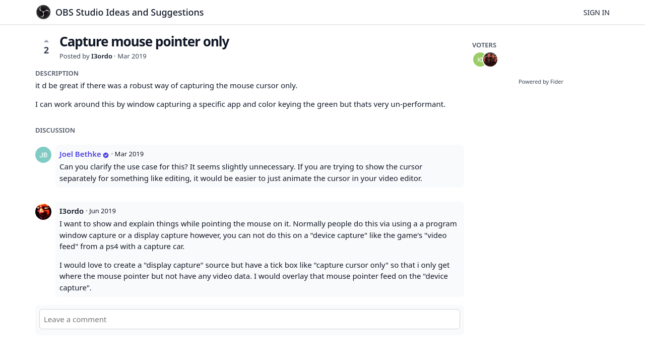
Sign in (597, 12)
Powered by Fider (541, 81)
